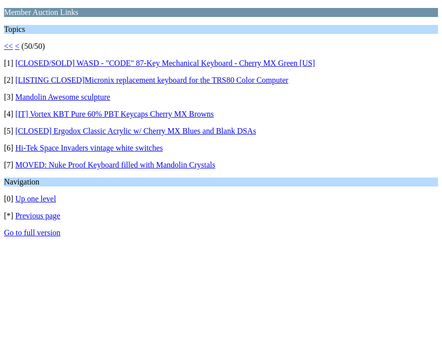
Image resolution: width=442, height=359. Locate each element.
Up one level (35, 198)
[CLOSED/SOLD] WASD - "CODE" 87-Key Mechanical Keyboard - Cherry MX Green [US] (165, 63)
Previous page (37, 215)
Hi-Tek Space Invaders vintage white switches (89, 148)
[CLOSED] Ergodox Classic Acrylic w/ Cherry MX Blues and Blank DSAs (135, 131)
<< (8, 46)
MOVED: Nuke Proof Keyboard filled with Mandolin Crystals (115, 165)
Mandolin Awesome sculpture (63, 97)
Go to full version (32, 232)
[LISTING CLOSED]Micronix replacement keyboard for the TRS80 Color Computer (152, 80)
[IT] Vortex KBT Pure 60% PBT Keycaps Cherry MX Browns (114, 114)
